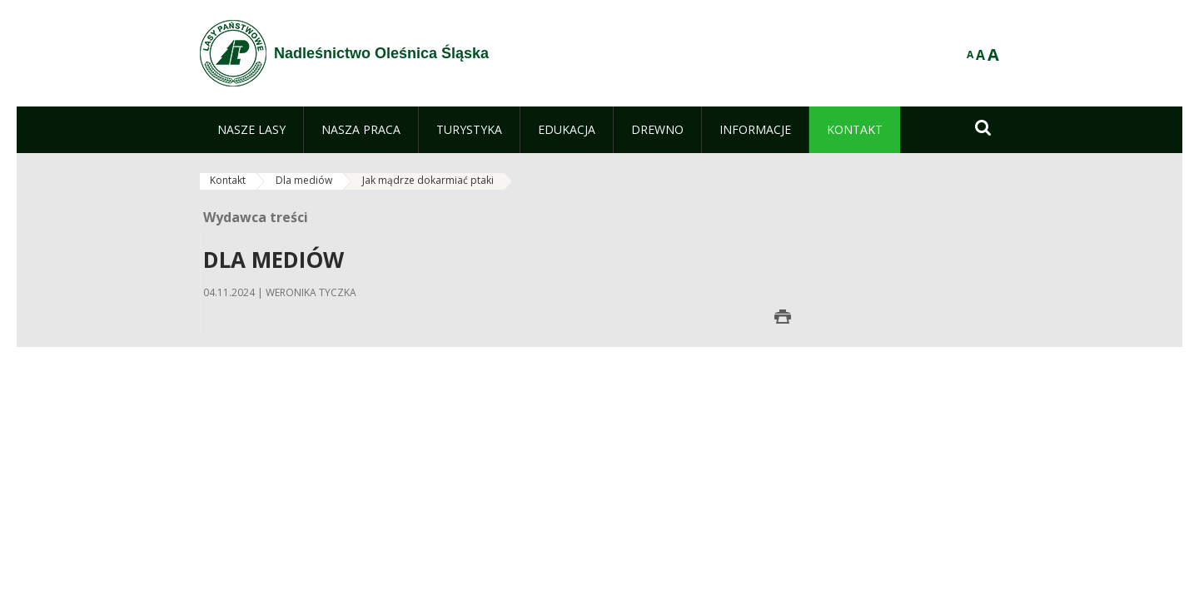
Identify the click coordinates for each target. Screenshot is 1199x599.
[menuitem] (251, 129)
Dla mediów (304, 180)
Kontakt (228, 180)
